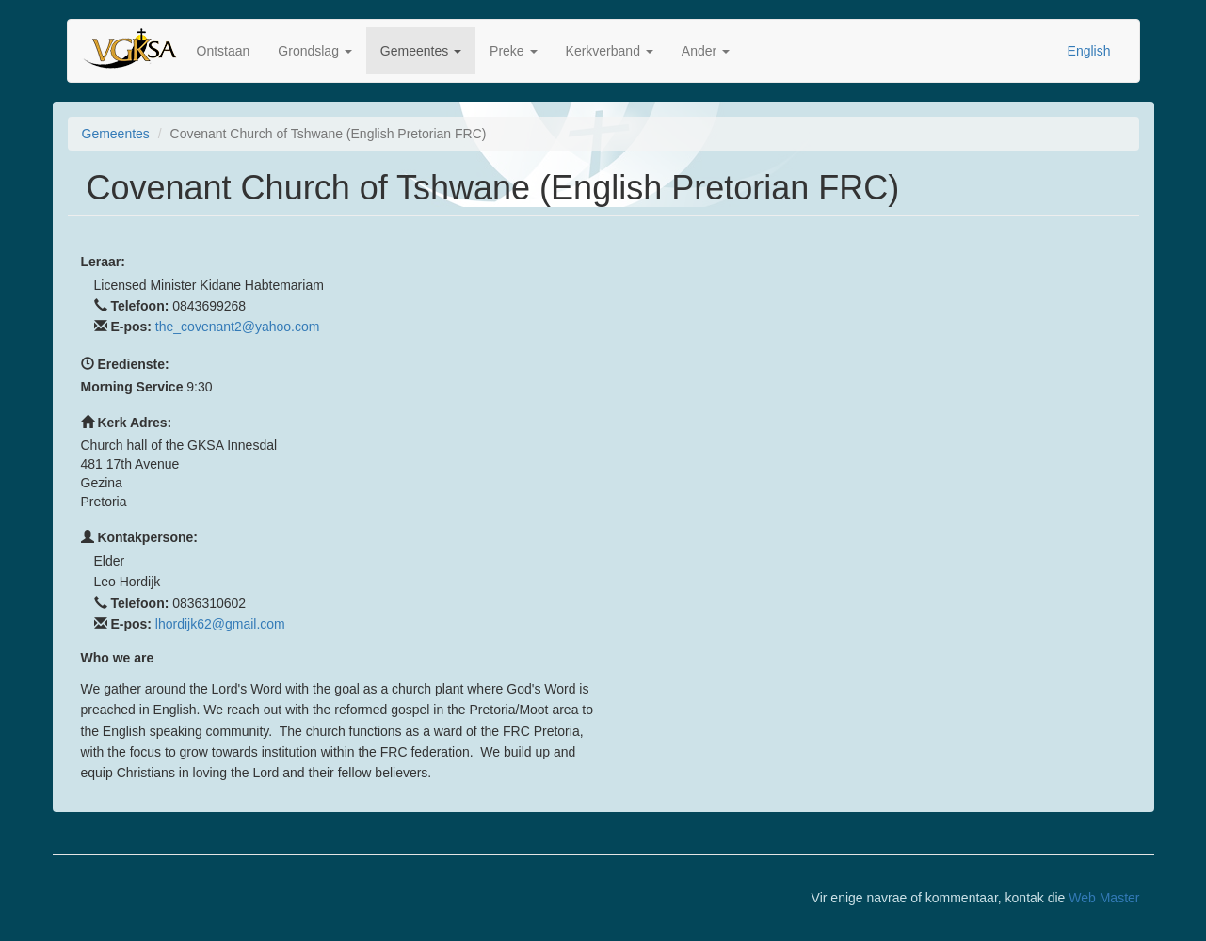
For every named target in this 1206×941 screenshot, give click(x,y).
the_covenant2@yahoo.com (237, 326)
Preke (513, 50)
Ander (706, 50)
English (1089, 50)
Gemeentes (420, 50)
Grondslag (314, 50)
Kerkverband (609, 50)
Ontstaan (223, 50)
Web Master (1104, 897)
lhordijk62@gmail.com (220, 623)
